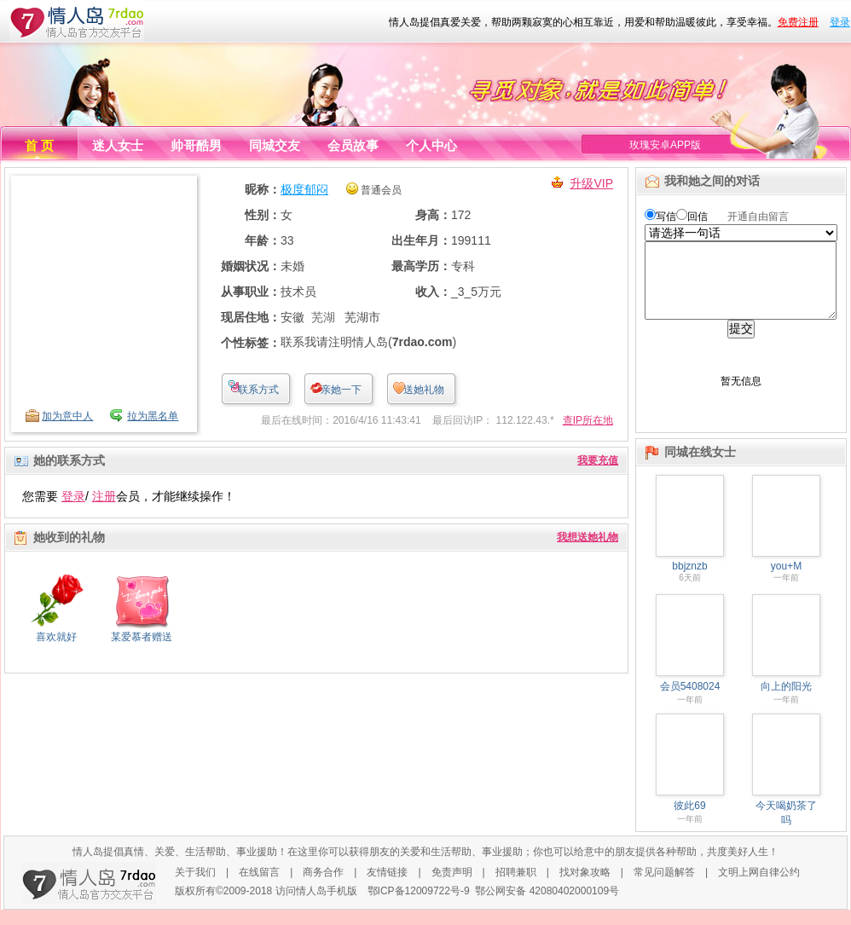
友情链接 (387, 887)
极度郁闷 (304, 189)
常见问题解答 (664, 887)
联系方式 (258, 390)
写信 (666, 217)
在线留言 (259, 887)
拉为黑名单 (152, 416)
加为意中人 (67, 416)
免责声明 (451, 887)
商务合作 (323, 887)
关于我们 (195, 887)
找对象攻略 (585, 887)
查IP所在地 (588, 420)
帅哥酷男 (196, 145)
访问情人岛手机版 (316, 906)
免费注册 (798, 22)
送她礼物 (423, 390)
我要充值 (597, 460)
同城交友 (274, 145)
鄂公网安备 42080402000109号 (547, 906)
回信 (697, 217)
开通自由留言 (758, 217)
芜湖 (323, 317)
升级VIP (591, 183)
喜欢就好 (56, 637)
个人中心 (431, 145)
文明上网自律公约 (759, 887)
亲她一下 (341, 390)
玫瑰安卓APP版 (665, 145)
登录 (840, 22)
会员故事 (353, 145)
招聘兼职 (515, 887)
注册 (104, 496)
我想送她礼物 (587, 537)
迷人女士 (117, 145)
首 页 (39, 145)
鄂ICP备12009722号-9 (419, 906)
